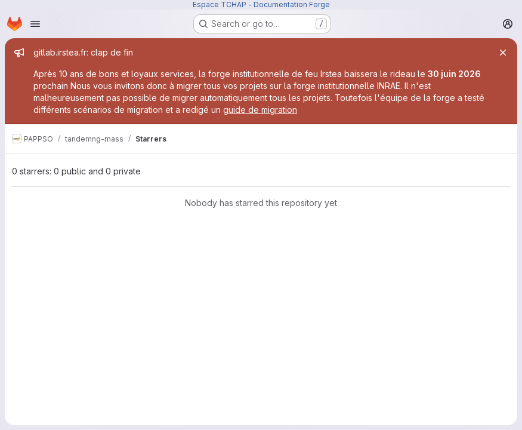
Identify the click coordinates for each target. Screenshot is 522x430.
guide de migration (260, 110)
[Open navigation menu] (35, 23)
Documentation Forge (292, 4)
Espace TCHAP (219, 4)
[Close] (503, 52)
